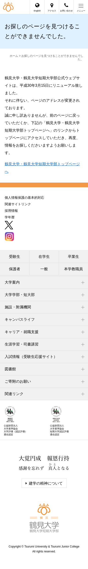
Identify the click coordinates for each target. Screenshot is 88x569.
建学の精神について (46, 483)
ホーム (14, 56)
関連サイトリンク (18, 204)
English (37, 11)
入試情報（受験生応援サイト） (31, 357)
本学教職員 (73, 269)
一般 (44, 269)
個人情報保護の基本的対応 (24, 197)
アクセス (52, 11)
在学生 (44, 257)
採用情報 (11, 210)
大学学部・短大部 (20, 295)
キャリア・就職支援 (21, 332)
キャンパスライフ (20, 319)
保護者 (14, 269)
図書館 (10, 369)
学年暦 (10, 217)
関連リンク (14, 394)
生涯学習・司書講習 (21, 344)
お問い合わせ (66, 11)
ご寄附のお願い (18, 381)
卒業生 (73, 257)
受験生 (14, 257)
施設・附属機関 (18, 307)
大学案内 (12, 282)
